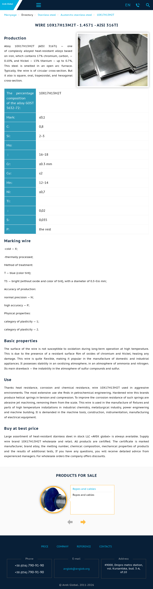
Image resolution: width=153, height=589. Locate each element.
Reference (84, 546)
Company (62, 546)
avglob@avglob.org (76, 569)
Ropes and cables (84, 489)
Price (44, 546)
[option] (76, 499)
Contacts (105, 546)
